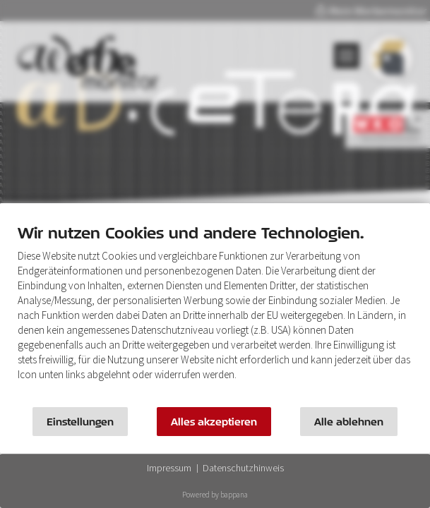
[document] (215, 312)
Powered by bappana (215, 495)
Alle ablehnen (348, 421)
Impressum (169, 467)
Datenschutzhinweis (243, 467)
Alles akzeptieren (214, 421)
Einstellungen (80, 421)
